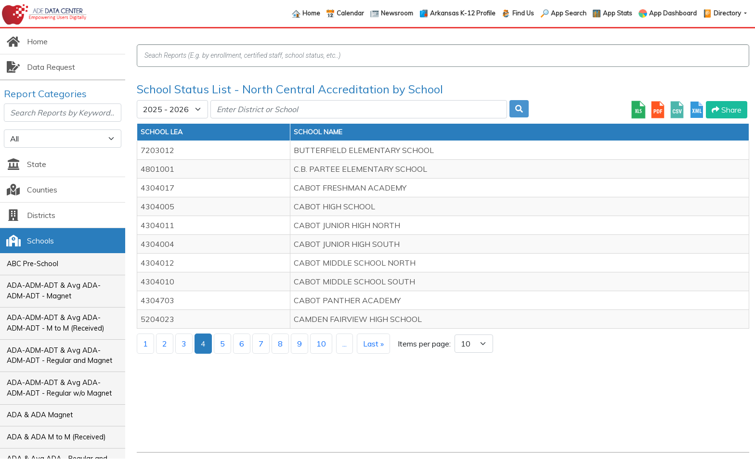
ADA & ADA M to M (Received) (56, 437)
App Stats (617, 13)
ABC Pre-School (32, 263)
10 (321, 343)
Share (727, 110)
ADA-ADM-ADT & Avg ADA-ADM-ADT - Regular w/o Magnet (59, 388)
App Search (568, 13)
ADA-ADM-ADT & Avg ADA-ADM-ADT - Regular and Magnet (59, 355)
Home (311, 13)
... (344, 343)
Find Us (523, 13)
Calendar (350, 13)
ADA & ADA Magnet (40, 415)
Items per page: (424, 343)
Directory (728, 13)
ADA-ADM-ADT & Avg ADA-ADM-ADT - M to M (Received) (55, 323)
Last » (373, 343)
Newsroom (397, 13)
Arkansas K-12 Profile (462, 13)
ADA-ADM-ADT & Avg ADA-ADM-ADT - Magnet (54, 290)
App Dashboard (673, 13)
